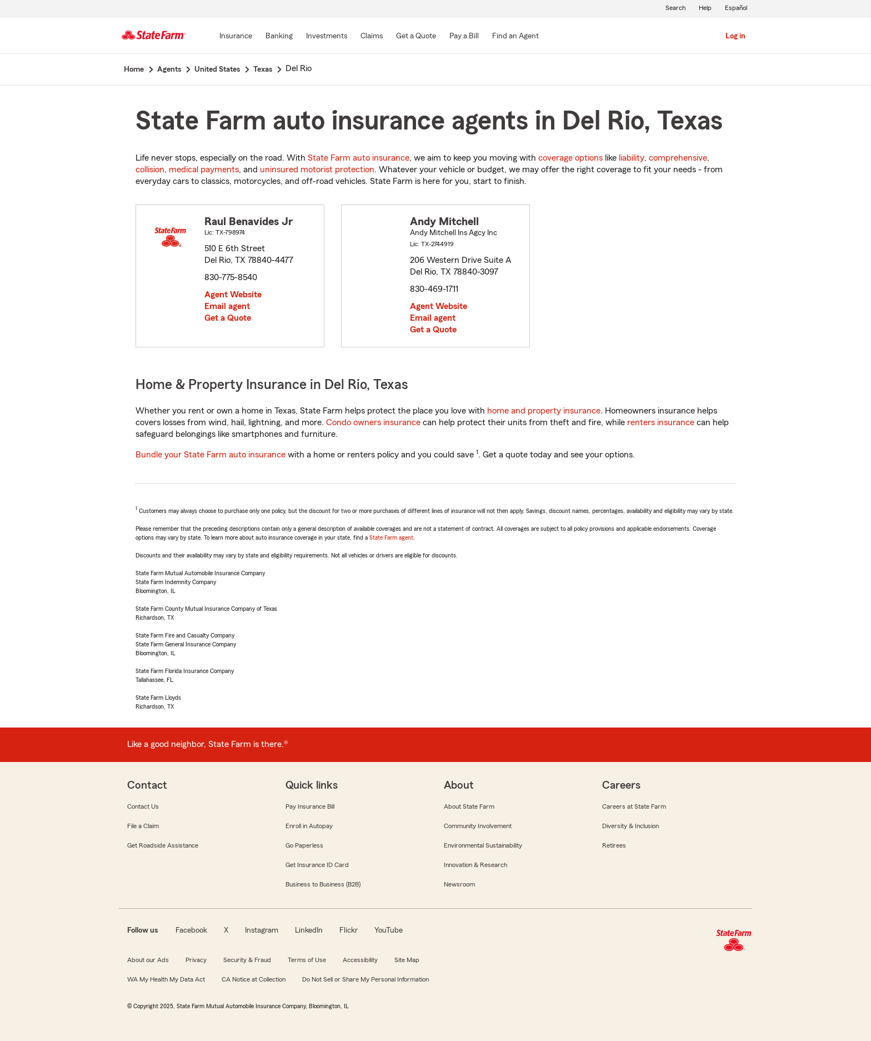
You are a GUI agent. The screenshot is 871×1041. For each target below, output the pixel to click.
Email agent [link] (227, 306)
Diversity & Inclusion (630, 826)
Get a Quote (227, 317)
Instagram (261, 930)
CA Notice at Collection (254, 979)
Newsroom (459, 884)
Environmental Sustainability (483, 845)
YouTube (388, 930)
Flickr (348, 930)
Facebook (191, 930)
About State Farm (469, 806)
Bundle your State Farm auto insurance (211, 454)
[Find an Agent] (515, 36)
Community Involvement (478, 826)
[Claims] (371, 36)
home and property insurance (543, 410)
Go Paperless (304, 845)
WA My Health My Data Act (166, 979)
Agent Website (233, 294)
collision (150, 169)
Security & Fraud (247, 960)
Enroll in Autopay (309, 826)
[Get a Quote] (416, 36)
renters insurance (660, 422)
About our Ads (148, 960)
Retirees (614, 845)
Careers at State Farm (634, 806)
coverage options (570, 157)
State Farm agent (391, 537)
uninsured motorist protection (317, 169)
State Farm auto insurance (358, 157)
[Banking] (279, 36)
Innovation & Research (475, 864)
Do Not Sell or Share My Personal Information (365, 979)
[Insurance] (235, 36)
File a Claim (143, 826)
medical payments (204, 169)
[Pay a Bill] (464, 36)
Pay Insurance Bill (310, 806)
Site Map (406, 960)
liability (631, 157)
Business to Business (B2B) (323, 884)
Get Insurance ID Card (317, 864)
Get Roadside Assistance (162, 845)
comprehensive (678, 157)
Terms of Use (307, 960)
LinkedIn (309, 930)
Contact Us (143, 806)
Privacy (196, 960)
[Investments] (326, 36)
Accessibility (360, 960)
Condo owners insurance (373, 422)
